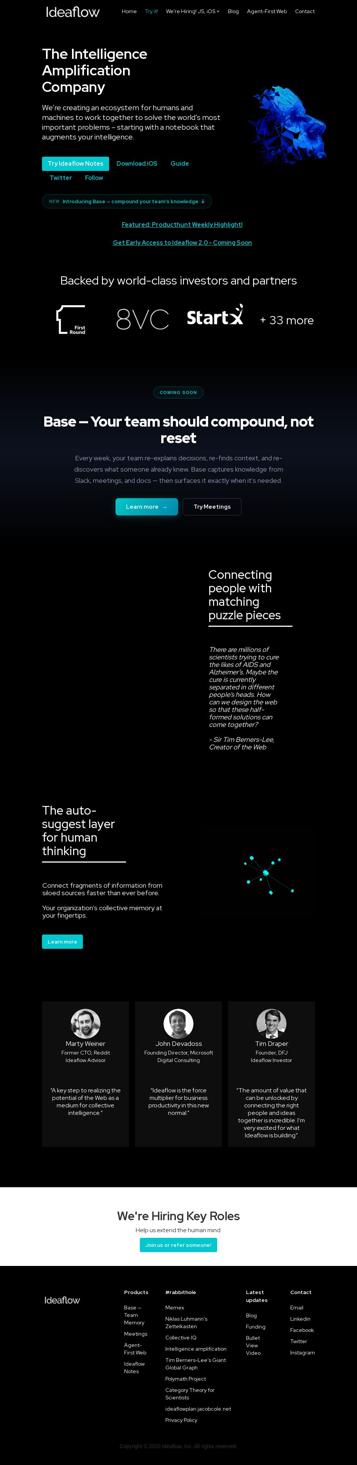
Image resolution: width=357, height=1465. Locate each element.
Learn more (147, 507)
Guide (180, 164)
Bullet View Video (253, 1345)
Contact (305, 11)
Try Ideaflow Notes (76, 164)
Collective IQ (180, 1337)
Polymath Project (185, 1378)
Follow (94, 178)
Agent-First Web (267, 11)
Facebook (302, 1330)
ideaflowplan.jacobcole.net (198, 1408)
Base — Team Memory (134, 1315)
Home (129, 11)
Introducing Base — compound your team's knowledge (127, 201)
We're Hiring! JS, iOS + (193, 11)
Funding (256, 1326)
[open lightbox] (70, 318)
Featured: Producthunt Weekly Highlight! (182, 225)
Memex (174, 1307)
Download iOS (137, 164)
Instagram (302, 1352)
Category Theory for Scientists (189, 1394)
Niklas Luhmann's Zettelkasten (186, 1322)
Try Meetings (212, 507)
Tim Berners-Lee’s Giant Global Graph (195, 1364)
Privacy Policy (181, 1420)
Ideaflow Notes (134, 1367)
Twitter (61, 178)
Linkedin (300, 1318)
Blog (233, 11)
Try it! (151, 11)
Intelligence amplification (195, 1348)
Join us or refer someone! (179, 1245)
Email (296, 1307)
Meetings (135, 1333)
